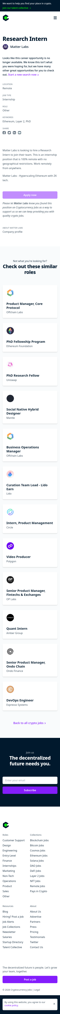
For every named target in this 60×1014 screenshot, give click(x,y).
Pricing (34, 932)
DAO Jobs (35, 866)
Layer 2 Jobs (37, 876)
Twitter (34, 942)
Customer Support (14, 840)
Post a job (30, 979)
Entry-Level (9, 855)
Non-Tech (8, 876)
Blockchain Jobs (39, 840)
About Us (35, 911)
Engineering (10, 850)
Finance (7, 860)
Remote (7, 88)
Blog (5, 911)
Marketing (9, 871)
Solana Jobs (37, 860)
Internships (9, 866)
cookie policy (11, 1005)
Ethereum (8, 121)
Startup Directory (13, 942)
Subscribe (30, 790)
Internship (9, 99)
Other (6, 110)
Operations (9, 881)
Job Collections (11, 927)
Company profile (12, 231)
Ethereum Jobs (39, 855)
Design (7, 845)
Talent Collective (12, 947)
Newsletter (9, 932)
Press (33, 927)
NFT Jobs (35, 881)
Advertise (35, 916)
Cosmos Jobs (37, 850)
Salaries (7, 937)
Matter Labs (19, 47)
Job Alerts (8, 921)
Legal (37, 989)
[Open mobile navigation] (55, 18)
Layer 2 (20, 121)
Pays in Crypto (38, 891)
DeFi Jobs (35, 871)
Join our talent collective (17, 7)
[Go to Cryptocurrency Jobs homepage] (30, 825)
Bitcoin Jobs (37, 845)
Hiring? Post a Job (13, 916)
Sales (6, 891)
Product (7, 886)
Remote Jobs (37, 886)
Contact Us (36, 947)
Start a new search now (24, 75)
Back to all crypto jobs (30, 723)
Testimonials (37, 937)
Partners (35, 921)
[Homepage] (6, 18)
